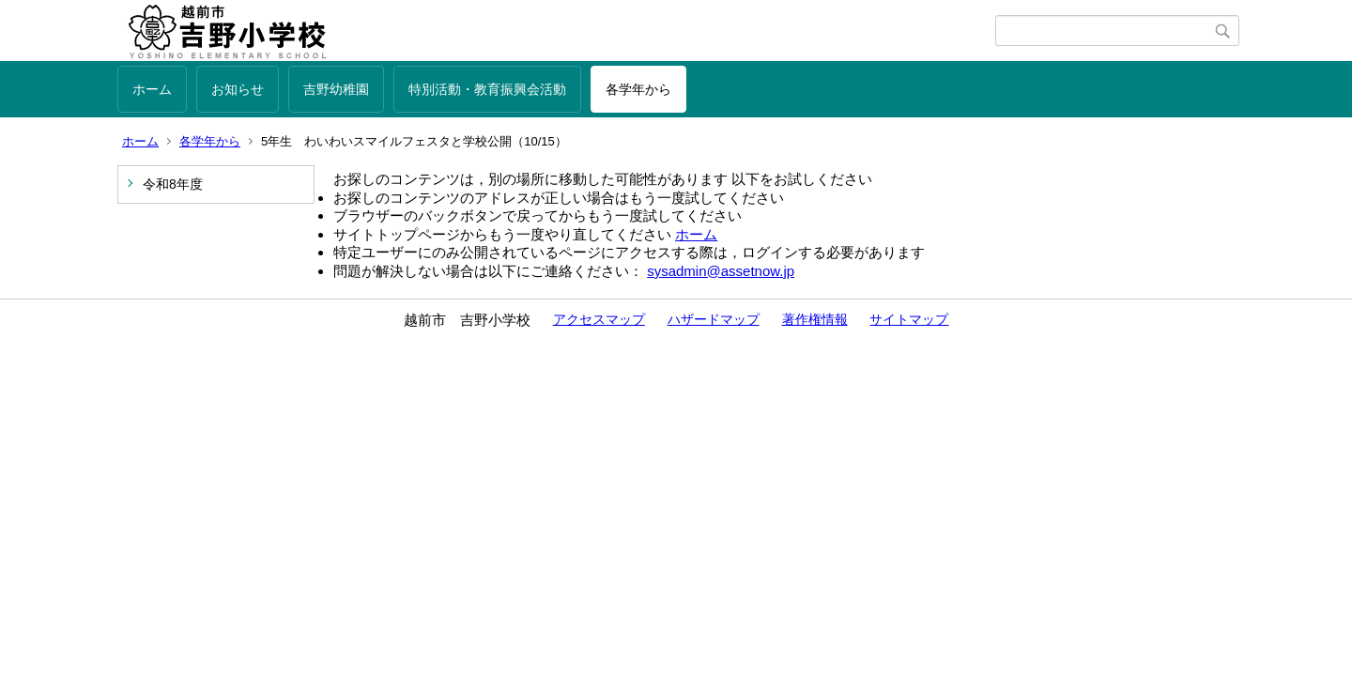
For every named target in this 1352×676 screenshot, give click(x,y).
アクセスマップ (599, 319)
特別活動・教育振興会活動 (487, 89)
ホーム (152, 89)
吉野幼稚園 (336, 89)
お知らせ (237, 89)
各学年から (638, 89)
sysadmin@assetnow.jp (720, 271)
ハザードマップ (714, 319)
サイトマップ (908, 319)
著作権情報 (815, 319)
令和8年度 (173, 184)
